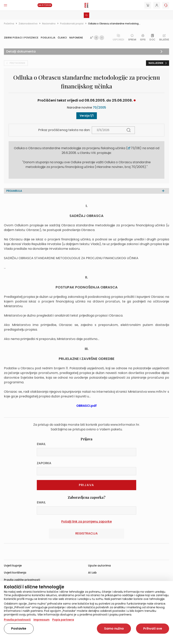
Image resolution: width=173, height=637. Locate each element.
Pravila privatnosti (17, 620)
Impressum (41, 620)
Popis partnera (63, 620)
